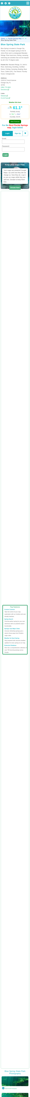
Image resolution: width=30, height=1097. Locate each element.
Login (7, 133)
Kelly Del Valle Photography (11, 1088)
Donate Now (15, 187)
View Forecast (15, 121)
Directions (5, 89)
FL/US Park (5, 98)
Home (3, 38)
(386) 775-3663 (6, 87)
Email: (4, 138)
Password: (5, 146)
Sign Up (18, 133)
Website (4, 96)
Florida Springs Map (14, 38)
